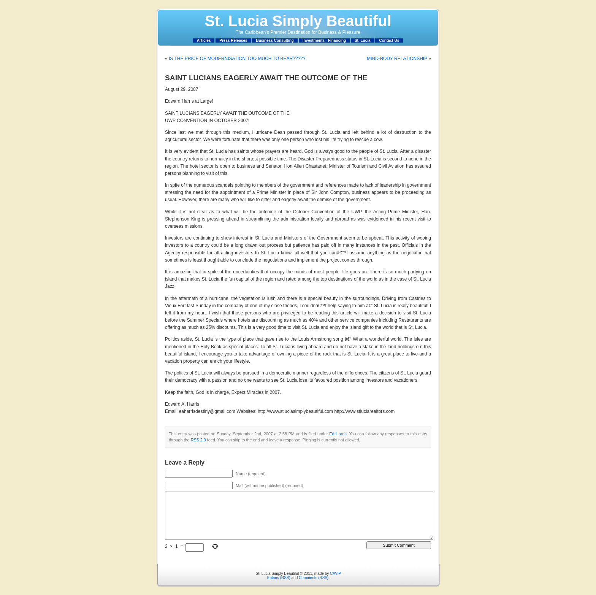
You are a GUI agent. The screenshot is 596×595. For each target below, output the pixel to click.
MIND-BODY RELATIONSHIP (397, 58)
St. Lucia (363, 40)
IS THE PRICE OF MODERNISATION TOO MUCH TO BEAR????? (237, 58)
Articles (204, 40)
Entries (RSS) (278, 578)
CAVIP (335, 573)
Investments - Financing (324, 40)
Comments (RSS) (313, 578)
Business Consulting (274, 40)
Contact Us (389, 40)
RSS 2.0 (198, 440)
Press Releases (233, 40)
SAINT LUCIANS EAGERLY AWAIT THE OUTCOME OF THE (266, 78)
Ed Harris (338, 434)
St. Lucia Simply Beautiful (297, 21)
